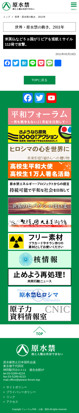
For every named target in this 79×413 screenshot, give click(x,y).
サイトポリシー (16, 387)
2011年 (41, 17)
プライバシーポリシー (21, 392)
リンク (10, 397)
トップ (6, 17)
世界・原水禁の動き (25, 17)
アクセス (12, 401)
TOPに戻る (40, 80)
